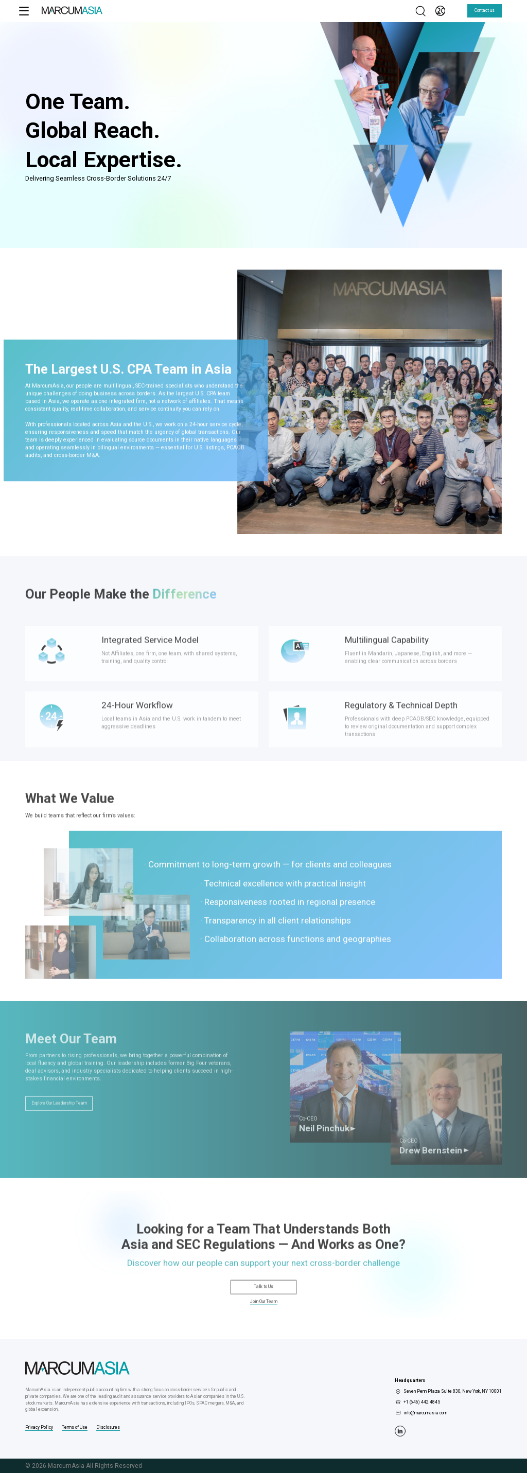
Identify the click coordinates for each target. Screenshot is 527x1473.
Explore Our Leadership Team (59, 1121)
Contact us (485, 10)
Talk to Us (263, 1296)
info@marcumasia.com (425, 1412)
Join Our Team (263, 1311)
